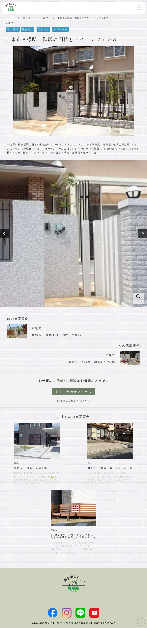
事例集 (27, 18)
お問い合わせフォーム (73, 391)
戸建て (44, 18)
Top (11, 18)
